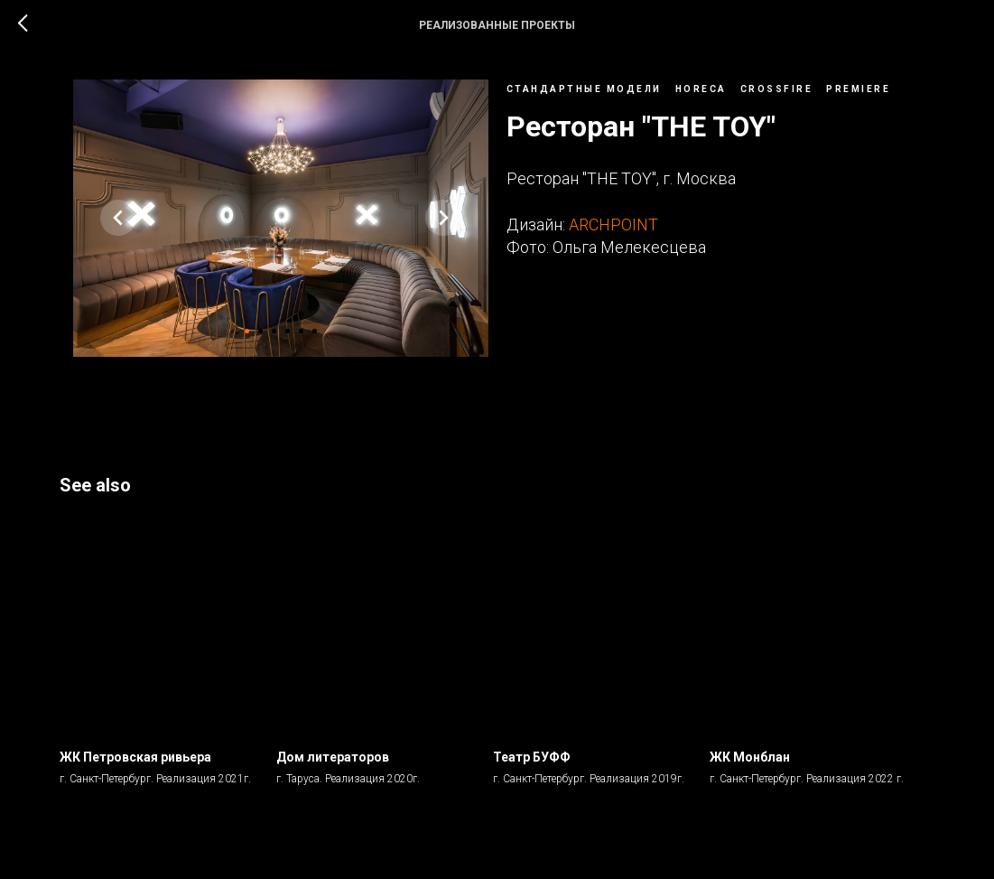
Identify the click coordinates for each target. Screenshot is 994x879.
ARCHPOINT (613, 230)
